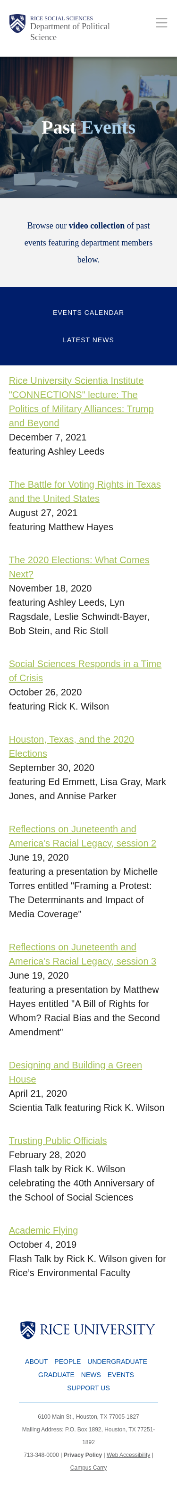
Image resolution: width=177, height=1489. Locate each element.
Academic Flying (43, 1230)
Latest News (88, 340)
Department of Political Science (70, 32)
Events (121, 1375)
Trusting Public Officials (58, 1140)
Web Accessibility (128, 1455)
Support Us (88, 1388)
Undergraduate (117, 1361)
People (67, 1361)
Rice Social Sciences (61, 18)
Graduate (56, 1375)
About (36, 1361)
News (91, 1375)
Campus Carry (88, 1467)
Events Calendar (88, 312)
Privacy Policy (83, 1455)
